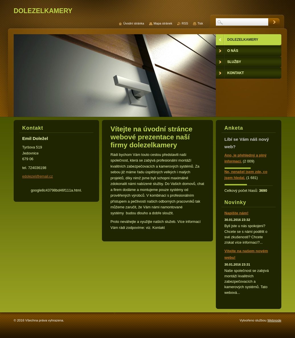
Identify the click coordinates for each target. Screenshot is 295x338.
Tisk (200, 23)
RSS (185, 23)
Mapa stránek (162, 23)
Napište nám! (236, 213)
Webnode (274, 320)
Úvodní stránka (133, 23)
